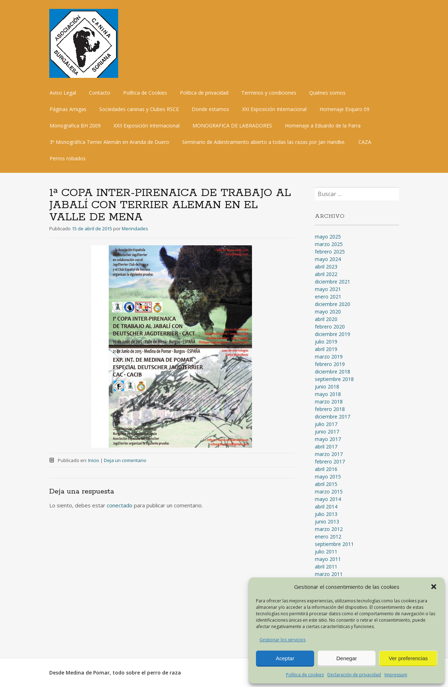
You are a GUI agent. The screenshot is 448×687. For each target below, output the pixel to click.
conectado (119, 505)
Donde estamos (210, 109)
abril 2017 (326, 446)
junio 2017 (327, 431)
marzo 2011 (329, 574)
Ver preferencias (408, 658)
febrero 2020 (330, 326)
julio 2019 (326, 341)
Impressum (395, 675)
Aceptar (285, 658)
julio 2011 (326, 551)
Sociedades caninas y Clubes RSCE (139, 109)
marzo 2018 (329, 401)
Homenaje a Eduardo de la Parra (323, 125)
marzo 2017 (329, 454)
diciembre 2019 (332, 334)
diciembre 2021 (332, 281)
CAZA (364, 142)
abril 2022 (326, 274)
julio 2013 (326, 514)
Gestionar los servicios (283, 640)
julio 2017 (326, 424)
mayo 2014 (328, 499)
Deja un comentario (125, 460)
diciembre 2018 (332, 371)
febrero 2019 (330, 364)
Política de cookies (305, 675)
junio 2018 (327, 386)
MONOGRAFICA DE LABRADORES (232, 125)
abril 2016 (326, 469)
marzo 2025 (329, 244)
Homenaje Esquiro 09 (344, 109)
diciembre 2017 (332, 416)
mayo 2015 (328, 476)
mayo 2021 (328, 289)
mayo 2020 (328, 311)
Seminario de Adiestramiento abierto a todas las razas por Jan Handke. (264, 142)
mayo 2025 (328, 236)
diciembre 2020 (332, 304)
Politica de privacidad (204, 92)
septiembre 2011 (334, 544)
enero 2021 (328, 296)
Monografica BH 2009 (75, 125)
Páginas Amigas (68, 109)
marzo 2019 (329, 356)
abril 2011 (326, 566)
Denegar (346, 658)
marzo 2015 (329, 491)
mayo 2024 (328, 259)
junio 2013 (327, 521)
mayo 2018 (328, 394)
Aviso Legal (63, 92)
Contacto (99, 92)
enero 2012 (328, 536)
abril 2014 (326, 506)
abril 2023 (326, 266)
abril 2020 (326, 319)
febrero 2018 (330, 409)
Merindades (135, 228)
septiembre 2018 (334, 379)
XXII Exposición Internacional (147, 125)
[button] (433, 586)
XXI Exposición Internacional (274, 109)
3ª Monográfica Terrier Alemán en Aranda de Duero (109, 142)
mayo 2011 (328, 559)
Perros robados (68, 158)
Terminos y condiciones (268, 92)
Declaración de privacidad (354, 675)
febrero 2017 (330, 461)
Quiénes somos (327, 92)
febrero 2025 (330, 251)
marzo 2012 (329, 529)
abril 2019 (326, 349)
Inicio (93, 460)
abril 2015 (326, 484)
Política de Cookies (145, 92)
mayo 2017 (328, 439)
